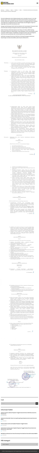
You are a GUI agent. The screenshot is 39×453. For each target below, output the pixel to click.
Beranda (2, 10)
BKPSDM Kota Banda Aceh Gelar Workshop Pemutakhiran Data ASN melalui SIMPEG (19, 433)
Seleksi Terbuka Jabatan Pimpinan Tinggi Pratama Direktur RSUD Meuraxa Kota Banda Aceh (18, 413)
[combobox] (19, 444)
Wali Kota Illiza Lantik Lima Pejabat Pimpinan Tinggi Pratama (14, 423)
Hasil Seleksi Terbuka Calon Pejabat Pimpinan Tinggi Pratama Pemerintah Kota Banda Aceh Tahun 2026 (18, 428)
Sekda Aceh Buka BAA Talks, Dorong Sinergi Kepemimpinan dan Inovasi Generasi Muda (19, 419)
